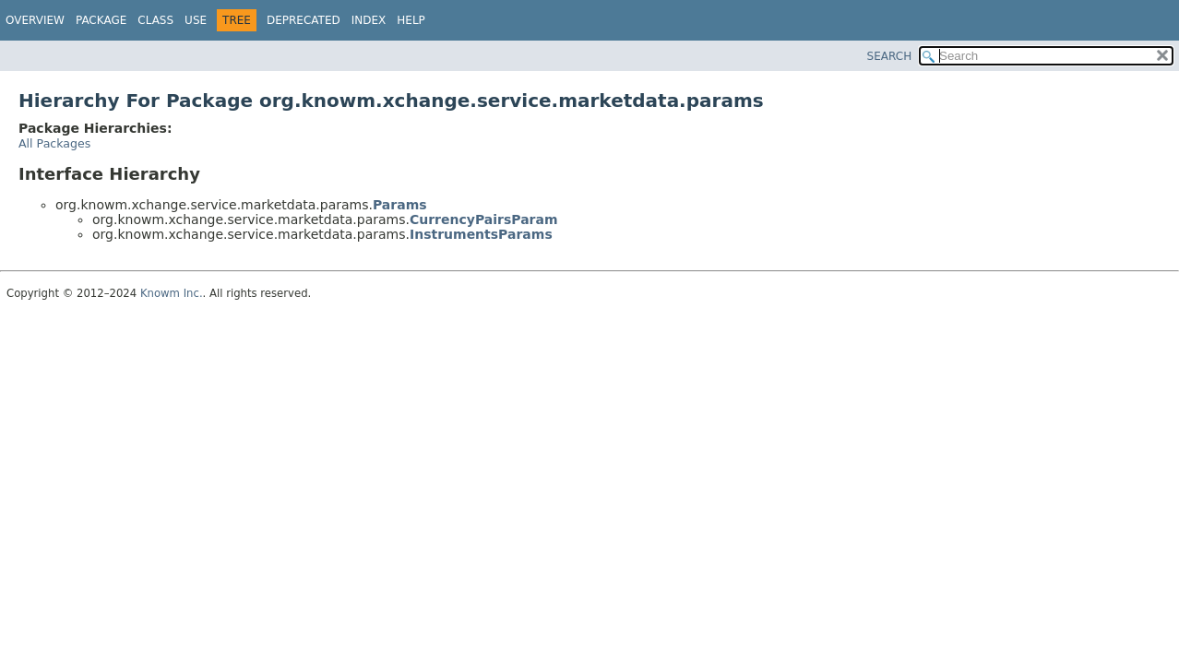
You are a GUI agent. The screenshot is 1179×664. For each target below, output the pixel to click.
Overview (35, 20)
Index (369, 20)
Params (400, 204)
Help (411, 20)
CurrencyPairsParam (484, 219)
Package (101, 20)
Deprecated (303, 20)
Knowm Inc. (171, 293)
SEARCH (889, 56)
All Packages (54, 143)
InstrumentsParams (481, 234)
